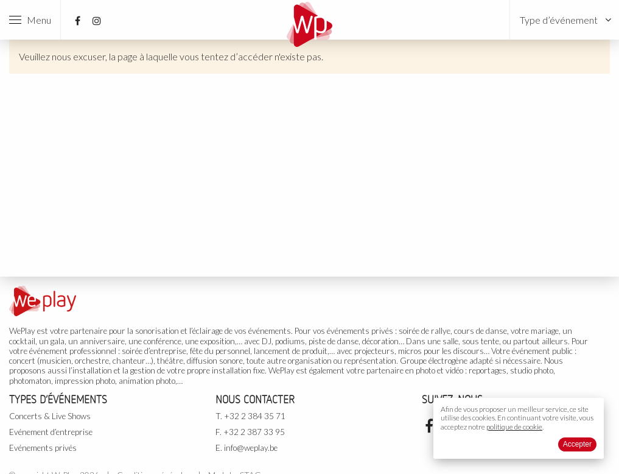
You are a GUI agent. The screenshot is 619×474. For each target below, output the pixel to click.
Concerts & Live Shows (50, 416)
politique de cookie (514, 426)
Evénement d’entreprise (51, 432)
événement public (542, 351)
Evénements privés (43, 448)
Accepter (577, 444)
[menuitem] (564, 20)
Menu (30, 20)
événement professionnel (72, 351)
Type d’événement (559, 20)
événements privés (360, 331)
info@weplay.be (251, 448)
